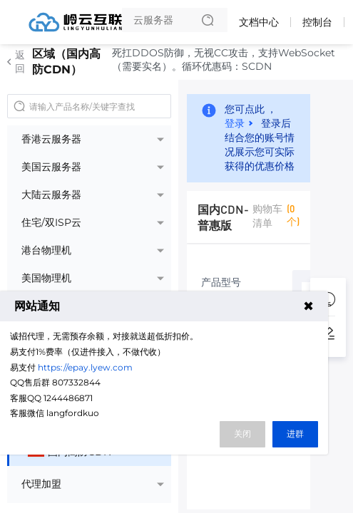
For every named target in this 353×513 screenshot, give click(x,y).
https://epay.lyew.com (85, 367)
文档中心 (259, 22)
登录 (235, 122)
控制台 (317, 22)
